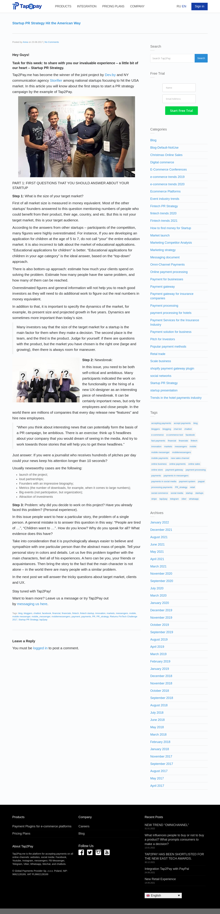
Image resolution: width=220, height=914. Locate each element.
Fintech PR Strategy (164, 205)
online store (157, 469)
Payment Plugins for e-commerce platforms (41, 825)
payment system (187, 480)
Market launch (160, 234)
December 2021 (161, 529)
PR (93, 616)
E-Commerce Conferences (168, 169)
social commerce (159, 492)
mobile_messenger (41, 616)
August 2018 (159, 704)
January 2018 (159, 748)
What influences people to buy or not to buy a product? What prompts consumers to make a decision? (174, 839)
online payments (177, 463)
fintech (75, 613)
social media (177, 492)
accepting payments (161, 422)
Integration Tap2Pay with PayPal (167, 868)
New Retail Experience (160, 878)
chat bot (178, 428)
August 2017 (159, 770)
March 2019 (158, 653)
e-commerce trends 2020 (167, 183)
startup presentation (164, 389)
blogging (167, 428)
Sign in (199, 6)
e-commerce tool (174, 434)
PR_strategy (102, 616)
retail (192, 486)
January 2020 (159, 602)
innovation (100, 613)
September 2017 (161, 763)
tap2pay (43, 619)
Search (201, 58)
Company (137, 6)
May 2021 (157, 551)
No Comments (52, 42)
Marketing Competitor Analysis (171, 242)
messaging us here (32, 604)
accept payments (182, 422)
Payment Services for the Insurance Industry (174, 322)
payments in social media (163, 480)
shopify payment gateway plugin (172, 368)
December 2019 (161, 609)
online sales (194, 463)
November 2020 (161, 573)
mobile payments (159, 457)
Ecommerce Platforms (165, 190)
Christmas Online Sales (166, 154)
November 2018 (161, 682)
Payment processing (164, 304)
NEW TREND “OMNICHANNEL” (167, 824)
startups (199, 492)
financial (56, 613)
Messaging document (165, 256)
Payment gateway (162, 285)
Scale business (160, 360)
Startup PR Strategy (28, 619)
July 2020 (156, 587)
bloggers (28, 613)
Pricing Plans (113, 6)
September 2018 (161, 697)
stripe (154, 498)
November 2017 (161, 756)
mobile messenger (21, 616)
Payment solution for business (170, 331)
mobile (132, 613)
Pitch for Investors (162, 338)
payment (75, 616)
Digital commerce (162, 161)
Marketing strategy (163, 249)
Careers (83, 825)
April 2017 (157, 785)
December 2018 (161, 675)
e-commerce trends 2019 (167, 176)
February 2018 (160, 741)
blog (20, 613)
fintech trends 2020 (163, 212)
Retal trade (157, 353)
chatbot (37, 613)
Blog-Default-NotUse (164, 147)
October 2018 (159, 690)
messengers (122, 613)
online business (159, 463)
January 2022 (159, 521)
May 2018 (157, 726)
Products (63, 6)
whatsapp (194, 498)
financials (66, 613)
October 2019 (159, 624)
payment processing (196, 469)
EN (184, 6)
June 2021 (157, 543)
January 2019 (159, 668)
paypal (201, 480)
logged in (40, 648)
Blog (153, 139)
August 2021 (159, 536)
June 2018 (157, 719)
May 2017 (157, 777)
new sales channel (180, 457)
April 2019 (157, 646)
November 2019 (161, 616)
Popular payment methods (168, 345)
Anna (25, 42)
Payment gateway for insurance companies (171, 295)
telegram (174, 498)
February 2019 (160, 660)
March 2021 (158, 565)
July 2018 (156, 711)
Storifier (55, 80)
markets (111, 613)
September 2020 (161, 580)
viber (183, 498)
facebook (46, 613)
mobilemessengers (61, 616)
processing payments (161, 486)
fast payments (158, 440)
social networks (160, 375)
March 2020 (158, 595)
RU (179, 6)
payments (86, 616)
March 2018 (158, 733)
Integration (86, 6)
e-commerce (157, 434)
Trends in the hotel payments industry (176, 397)
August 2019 (159, 638)
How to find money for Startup (170, 227)
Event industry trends (164, 198)
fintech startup (87, 613)
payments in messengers (176, 475)
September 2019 (161, 631)
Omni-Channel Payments (167, 264)
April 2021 (157, 558)
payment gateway (174, 469)
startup (189, 492)
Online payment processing (169, 271)
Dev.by (110, 75)
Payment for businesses (166, 278)
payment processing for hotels (170, 312)
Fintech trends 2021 (164, 220)
